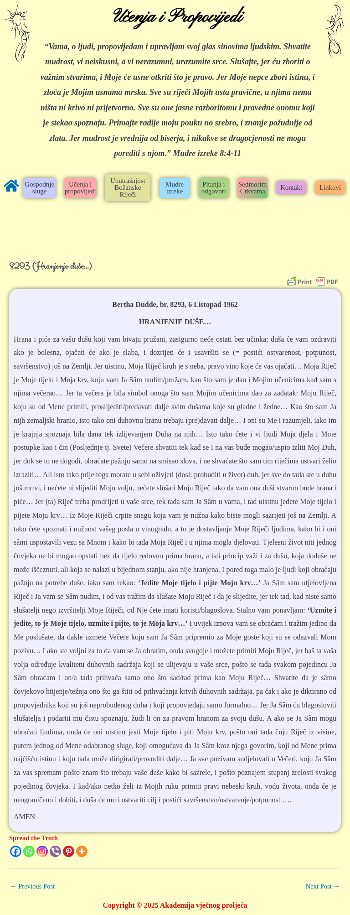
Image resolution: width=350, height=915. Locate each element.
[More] (82, 851)
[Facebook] (15, 851)
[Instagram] (42, 851)
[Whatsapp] (29, 851)
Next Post (323, 886)
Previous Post (32, 886)
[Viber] (55, 851)
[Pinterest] (68, 851)
